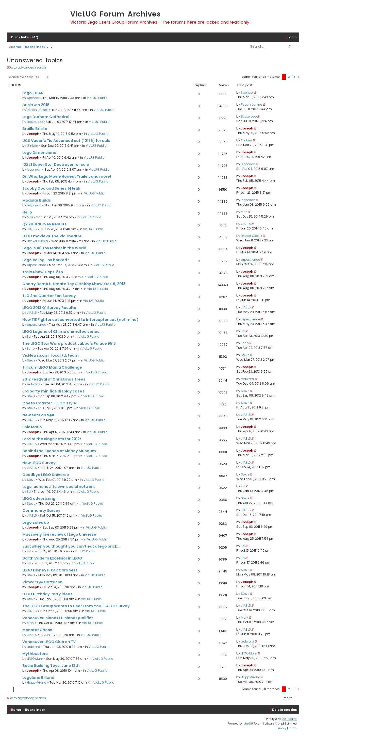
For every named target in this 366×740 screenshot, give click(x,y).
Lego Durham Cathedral (45, 116)
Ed (29, 336)
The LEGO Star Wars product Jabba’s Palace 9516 (69, 343)
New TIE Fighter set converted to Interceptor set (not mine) (80, 319)
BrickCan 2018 (35, 104)
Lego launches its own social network (58, 486)
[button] (298, 77)
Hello (27, 212)
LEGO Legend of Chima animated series (60, 331)
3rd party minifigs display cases (53, 391)
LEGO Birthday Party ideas (47, 594)
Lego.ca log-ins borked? (45, 259)
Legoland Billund (38, 677)
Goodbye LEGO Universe (45, 474)
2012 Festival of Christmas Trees (54, 379)
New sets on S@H (39, 415)
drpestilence (36, 265)
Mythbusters (35, 653)
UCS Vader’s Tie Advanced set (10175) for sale (66, 140)
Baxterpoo (35, 122)
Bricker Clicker (37, 241)
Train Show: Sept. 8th (42, 271)
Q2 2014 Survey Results (44, 224)
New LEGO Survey (39, 462)
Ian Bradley (289, 719)
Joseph (33, 133)
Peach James (37, 110)
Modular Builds (36, 200)
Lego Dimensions (39, 152)
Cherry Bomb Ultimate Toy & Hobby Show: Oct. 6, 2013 (73, 283)
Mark (30, 623)
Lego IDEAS (32, 92)
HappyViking (36, 682)
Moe (30, 217)
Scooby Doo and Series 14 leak (51, 188)
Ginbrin (32, 145)
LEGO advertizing (38, 498)
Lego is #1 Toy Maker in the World (54, 248)
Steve (31, 360)
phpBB (247, 724)
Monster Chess (37, 629)
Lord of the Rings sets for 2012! (51, 438)
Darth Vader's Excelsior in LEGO (52, 558)
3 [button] (294, 77)
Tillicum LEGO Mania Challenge (52, 367)
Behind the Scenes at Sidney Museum (59, 450)
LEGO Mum (35, 658)
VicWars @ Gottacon (42, 582)
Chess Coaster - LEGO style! (49, 403)
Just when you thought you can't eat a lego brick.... (71, 546)
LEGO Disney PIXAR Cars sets (50, 570)
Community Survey (41, 510)
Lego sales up (35, 522)
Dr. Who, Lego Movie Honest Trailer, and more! (66, 176)
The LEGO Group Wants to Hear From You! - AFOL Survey (76, 606)
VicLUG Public (97, 98)
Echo (31, 348)
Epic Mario (32, 427)
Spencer (33, 98)
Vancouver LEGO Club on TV (49, 641)
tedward (33, 384)
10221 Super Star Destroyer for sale (55, 164)
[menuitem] (34, 37)
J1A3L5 (32, 229)
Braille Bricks (34, 128)
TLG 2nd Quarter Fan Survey (49, 295)
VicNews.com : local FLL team (50, 355)
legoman (34, 169)
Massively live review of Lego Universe (59, 534)
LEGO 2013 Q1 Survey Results (49, 307)
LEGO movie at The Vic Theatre (52, 236)
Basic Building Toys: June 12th (51, 665)
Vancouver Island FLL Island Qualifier (57, 617)
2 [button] (289, 77)
